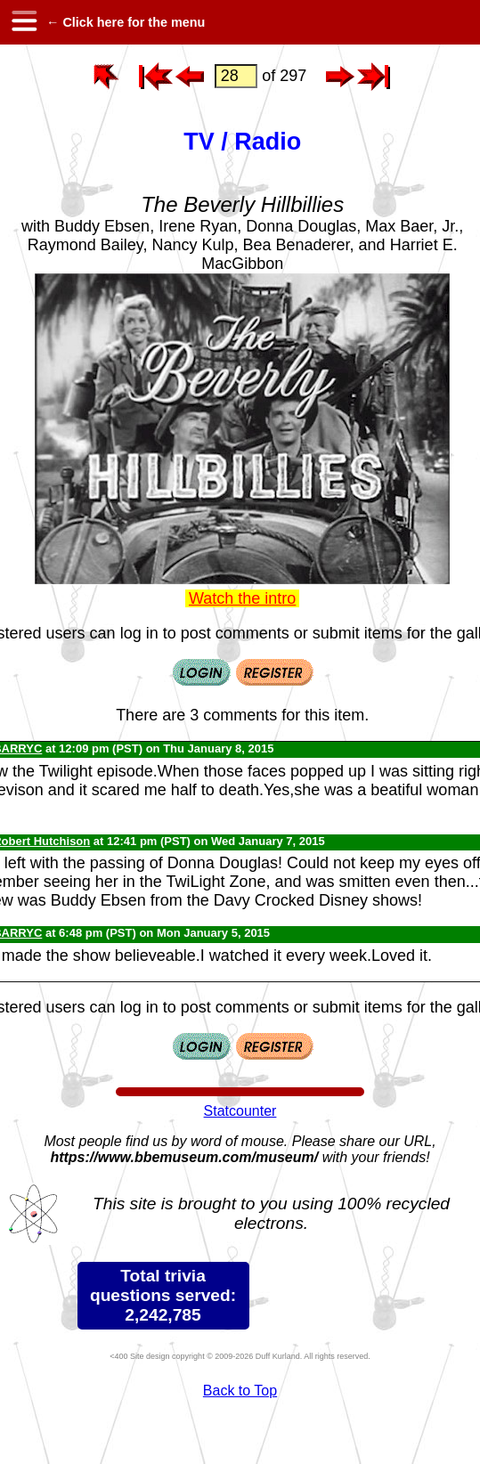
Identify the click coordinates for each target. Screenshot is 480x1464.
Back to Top (240, 1390)
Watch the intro (242, 598)
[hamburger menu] (23, 22)
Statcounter (240, 1110)
